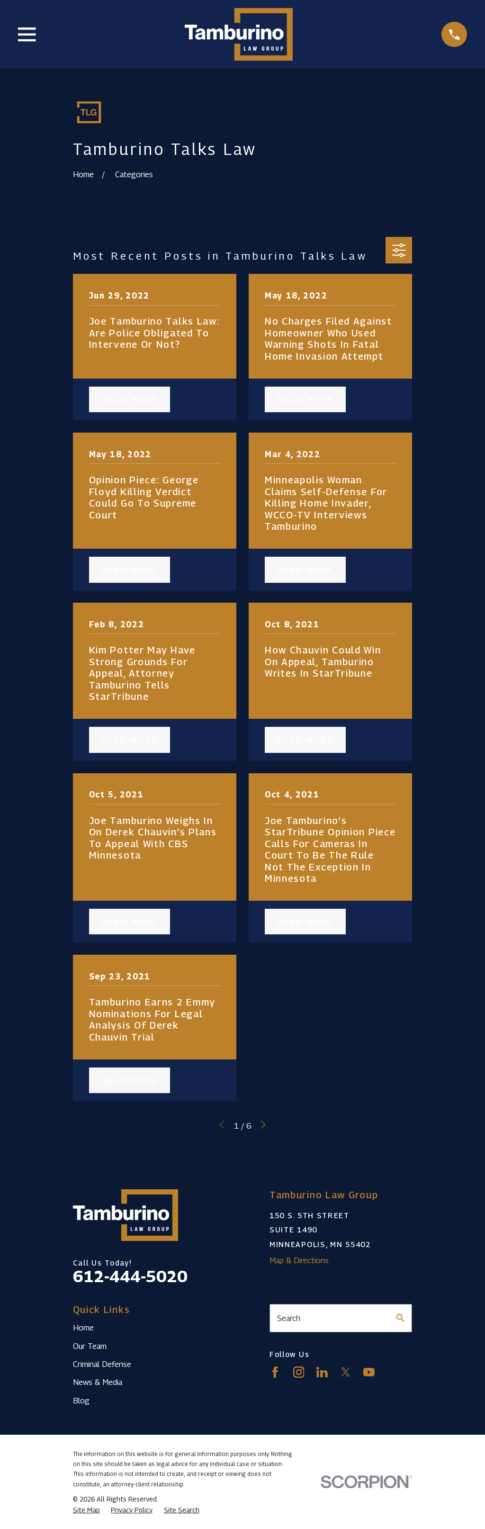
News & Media (97, 1382)
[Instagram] (299, 1372)
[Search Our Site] (400, 1318)
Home (83, 1327)
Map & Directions (299, 1260)
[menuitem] (86, 1510)
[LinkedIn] (322, 1372)
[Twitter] (345, 1372)
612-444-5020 (130, 1276)
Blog (81, 1400)
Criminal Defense (102, 1364)
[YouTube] (369, 1372)
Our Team (90, 1346)
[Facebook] (275, 1372)
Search (288, 1318)
